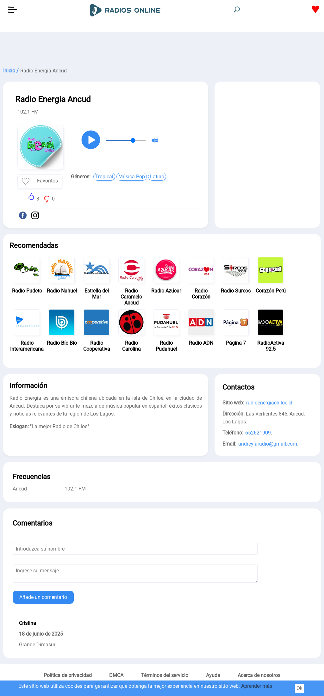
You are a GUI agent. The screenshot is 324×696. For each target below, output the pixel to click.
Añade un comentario (43, 597)
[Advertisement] (162, 47)
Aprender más (256, 686)
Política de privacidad (68, 675)
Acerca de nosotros (259, 675)
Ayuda (213, 675)
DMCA (116, 675)
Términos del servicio (164, 675)
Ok (299, 688)
